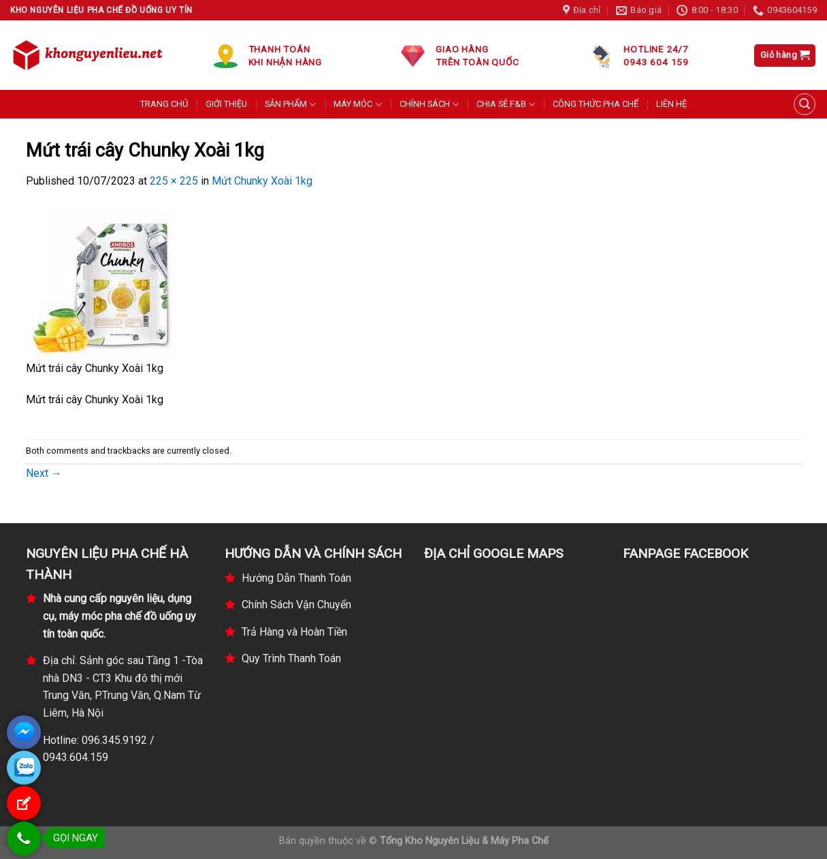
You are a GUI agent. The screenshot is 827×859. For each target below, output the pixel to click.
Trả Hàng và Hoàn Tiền (294, 631)
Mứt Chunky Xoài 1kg (262, 180)
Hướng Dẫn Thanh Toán (296, 578)
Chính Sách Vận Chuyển (296, 604)
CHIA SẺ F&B (505, 104)
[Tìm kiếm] (804, 104)
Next (44, 473)
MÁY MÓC (357, 104)
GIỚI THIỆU (226, 104)
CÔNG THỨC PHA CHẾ (595, 104)
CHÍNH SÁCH (429, 104)
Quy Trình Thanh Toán (291, 658)
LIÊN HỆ (671, 104)
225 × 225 (174, 180)
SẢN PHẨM (290, 104)
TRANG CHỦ (164, 104)
